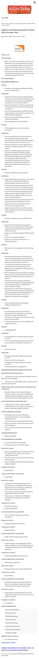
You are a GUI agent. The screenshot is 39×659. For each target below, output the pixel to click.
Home (3, 23)
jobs (7, 23)
